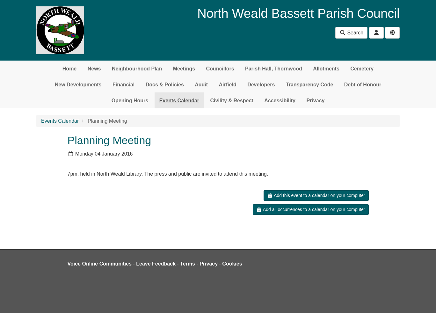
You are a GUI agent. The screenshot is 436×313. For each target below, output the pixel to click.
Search (351, 32)
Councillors (220, 68)
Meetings (184, 68)
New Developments (78, 84)
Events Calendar (179, 100)
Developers (261, 84)
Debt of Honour (362, 84)
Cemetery (362, 68)
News (94, 68)
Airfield (227, 84)
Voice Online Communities (100, 263)
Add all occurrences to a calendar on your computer (310, 209)
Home (69, 68)
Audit (201, 84)
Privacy (315, 100)
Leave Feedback (156, 263)
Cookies (232, 263)
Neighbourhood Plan (137, 68)
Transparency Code (309, 84)
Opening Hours (130, 100)
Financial (123, 84)
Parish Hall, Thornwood (273, 68)
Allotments (326, 68)
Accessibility (279, 100)
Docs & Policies (165, 84)
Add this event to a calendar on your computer (316, 195)
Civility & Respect (231, 100)
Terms (187, 263)
